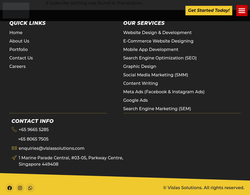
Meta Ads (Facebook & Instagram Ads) (164, 91)
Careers (17, 66)
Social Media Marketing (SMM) (155, 74)
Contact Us (21, 58)
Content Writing (140, 83)
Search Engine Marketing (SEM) (157, 108)
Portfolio (18, 49)
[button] (241, 10)
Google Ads (135, 100)
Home (15, 32)
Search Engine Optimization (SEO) (160, 58)
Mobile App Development (150, 49)
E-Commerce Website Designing (158, 41)
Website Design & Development (157, 32)
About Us (19, 41)
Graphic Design (139, 66)
